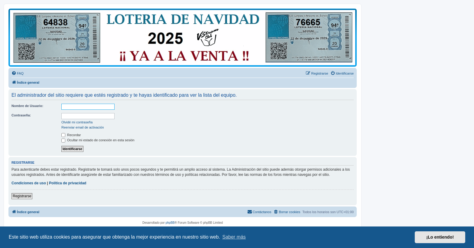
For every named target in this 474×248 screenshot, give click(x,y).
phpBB (170, 222)
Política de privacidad (67, 183)
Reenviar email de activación (82, 127)
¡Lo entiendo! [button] (440, 237)
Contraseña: (21, 115)
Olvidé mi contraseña (77, 122)
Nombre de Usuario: (27, 106)
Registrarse (22, 196)
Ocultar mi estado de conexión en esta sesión (98, 140)
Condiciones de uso (28, 183)
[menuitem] (17, 73)
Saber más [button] (234, 237)
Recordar (71, 135)
